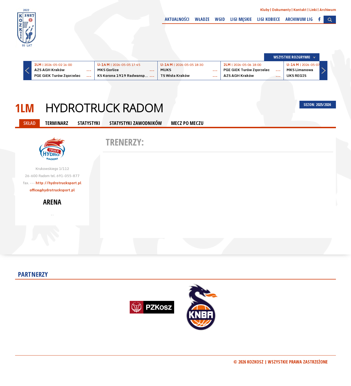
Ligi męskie (241, 19)
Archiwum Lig (299, 19)
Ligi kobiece (268, 19)
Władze (202, 19)
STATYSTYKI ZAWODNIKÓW (135, 123)
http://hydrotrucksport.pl (58, 183)
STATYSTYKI (89, 123)
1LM (24, 108)
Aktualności (177, 19)
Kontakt (300, 9)
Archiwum (327, 9)
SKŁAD (29, 123)
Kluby (264, 9)
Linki (313, 9)
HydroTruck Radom (104, 108)
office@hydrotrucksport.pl (52, 190)
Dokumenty (281, 9)
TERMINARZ (56, 123)
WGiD (220, 19)
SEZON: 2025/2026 (318, 104)
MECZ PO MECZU (187, 123)
